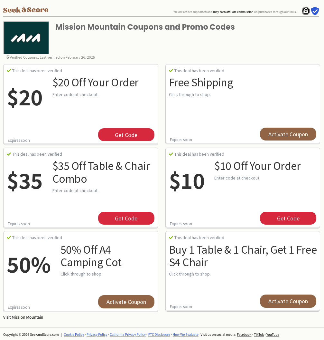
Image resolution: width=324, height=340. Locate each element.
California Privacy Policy (128, 334)
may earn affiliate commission (233, 12)
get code (126, 135)
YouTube (272, 334)
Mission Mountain (27, 317)
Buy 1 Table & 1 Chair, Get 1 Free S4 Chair (243, 255)
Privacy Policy (97, 334)
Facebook (244, 334)
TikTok (259, 334)
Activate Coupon (288, 134)
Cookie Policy (74, 334)
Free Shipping (201, 81)
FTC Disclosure (159, 334)
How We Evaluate (186, 334)
